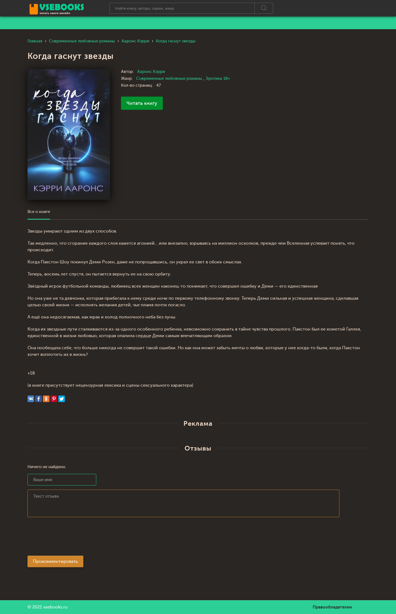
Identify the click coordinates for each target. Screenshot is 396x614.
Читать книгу (142, 103)
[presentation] (69, 538)
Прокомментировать (55, 561)
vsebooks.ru (55, 607)
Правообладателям (332, 607)
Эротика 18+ (217, 78)
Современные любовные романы (169, 78)
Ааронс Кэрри (151, 71)
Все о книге (39, 211)
